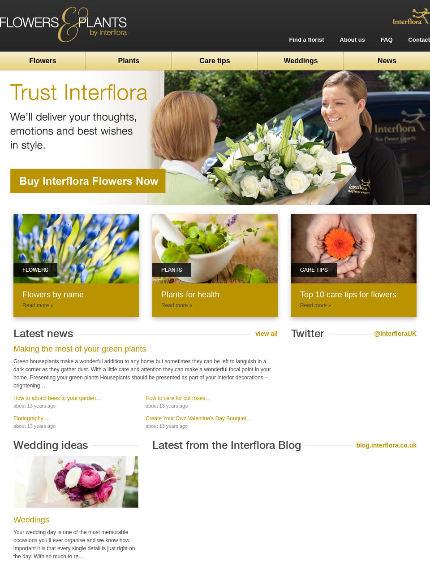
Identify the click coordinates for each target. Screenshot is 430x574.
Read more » (37, 305)
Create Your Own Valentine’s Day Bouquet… (199, 418)
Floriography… (31, 418)
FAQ (387, 39)
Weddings (301, 61)
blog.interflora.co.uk (386, 445)
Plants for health (190, 294)
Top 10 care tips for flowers (348, 294)
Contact (419, 39)
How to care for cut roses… (178, 398)
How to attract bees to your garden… (57, 398)
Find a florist (306, 39)
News (387, 61)
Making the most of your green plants (79, 348)
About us (352, 39)
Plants (128, 61)
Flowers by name (53, 294)
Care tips (214, 61)
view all (266, 333)
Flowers (42, 61)
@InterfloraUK (395, 333)
